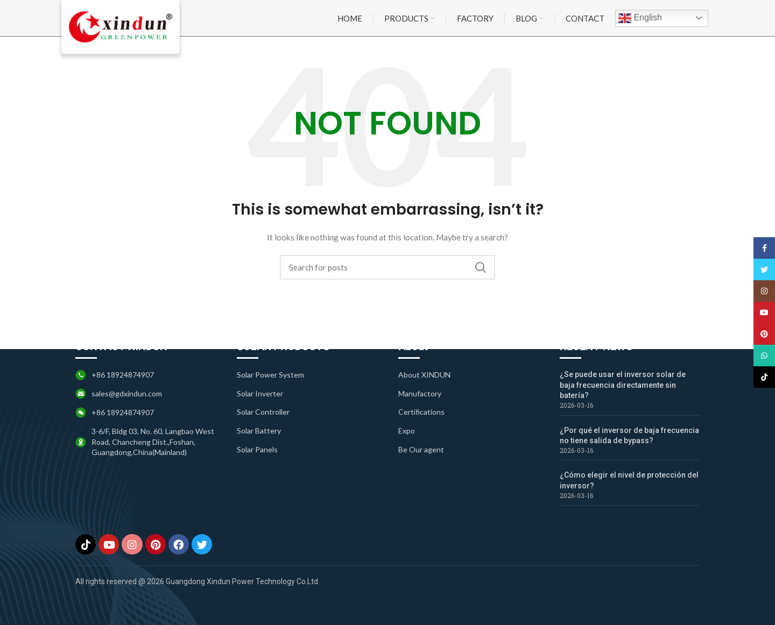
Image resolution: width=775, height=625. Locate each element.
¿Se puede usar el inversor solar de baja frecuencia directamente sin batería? (623, 384)
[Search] (387, 269)
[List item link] (307, 373)
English (640, 18)
